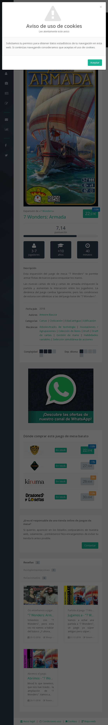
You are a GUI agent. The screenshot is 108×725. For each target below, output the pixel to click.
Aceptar (94, 62)
